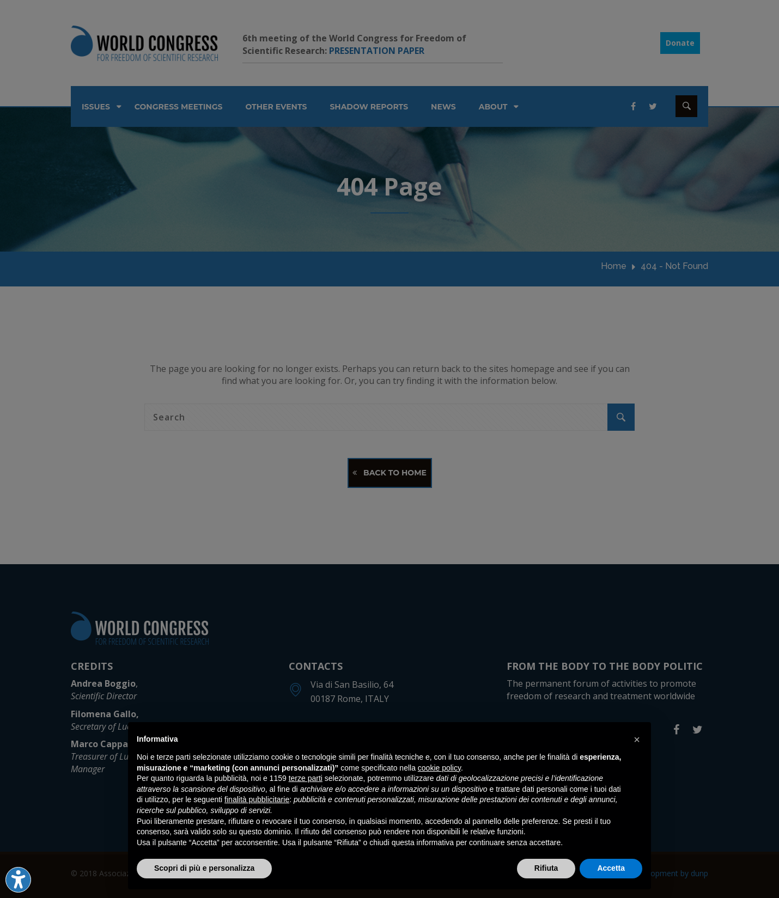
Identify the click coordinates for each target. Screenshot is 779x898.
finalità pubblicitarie (256, 799)
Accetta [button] (611, 868)
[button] (637, 739)
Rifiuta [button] (546, 868)
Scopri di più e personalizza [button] (204, 868)
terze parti (305, 778)
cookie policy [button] (439, 767)
